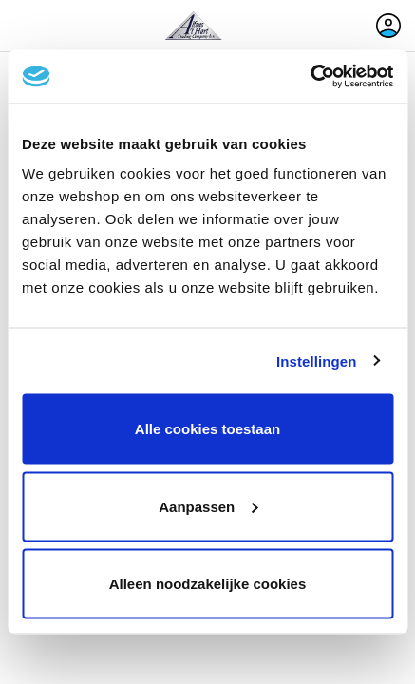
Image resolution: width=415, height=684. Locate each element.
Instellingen (316, 360)
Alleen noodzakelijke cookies (208, 584)
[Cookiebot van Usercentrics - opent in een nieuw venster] (310, 77)
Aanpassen (208, 506)
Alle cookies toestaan (207, 429)
